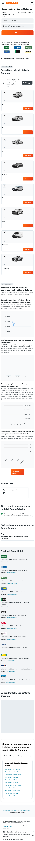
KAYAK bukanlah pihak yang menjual (18, 832)
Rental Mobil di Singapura (12, 769)
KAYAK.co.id (12, 809)
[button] (3, 3)
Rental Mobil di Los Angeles (13, 785)
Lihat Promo (28, 108)
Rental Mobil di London (11, 782)
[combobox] (8, 14)
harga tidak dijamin (7, 826)
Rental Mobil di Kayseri (11, 793)
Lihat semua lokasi (11, 562)
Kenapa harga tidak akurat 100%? (18, 839)
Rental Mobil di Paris (11, 788)
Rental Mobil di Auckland (12, 780)
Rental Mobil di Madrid (11, 777)
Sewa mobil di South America (10, 810)
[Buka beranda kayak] (12, 3)
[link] (17, 472)
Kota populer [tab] (22, 756)
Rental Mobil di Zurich (11, 796)
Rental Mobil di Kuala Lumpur (13, 772)
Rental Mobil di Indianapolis (13, 774)
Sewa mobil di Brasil (25, 810)
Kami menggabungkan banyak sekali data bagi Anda (18, 835)
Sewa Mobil (20, 809)
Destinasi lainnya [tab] (9, 756)
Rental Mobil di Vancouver (12, 790)
